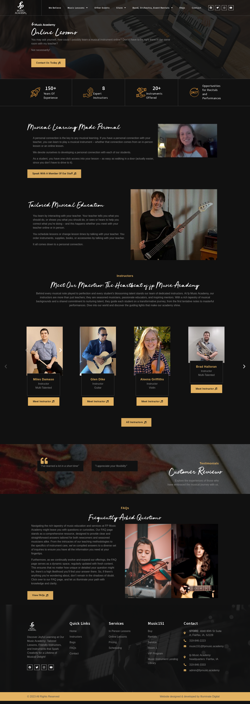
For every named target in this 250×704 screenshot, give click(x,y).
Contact (196, 7)
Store (121, 8)
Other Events (102, 7)
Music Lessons (78, 8)
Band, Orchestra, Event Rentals (153, 8)
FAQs (182, 7)
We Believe (55, 7)
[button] (26, 350)
